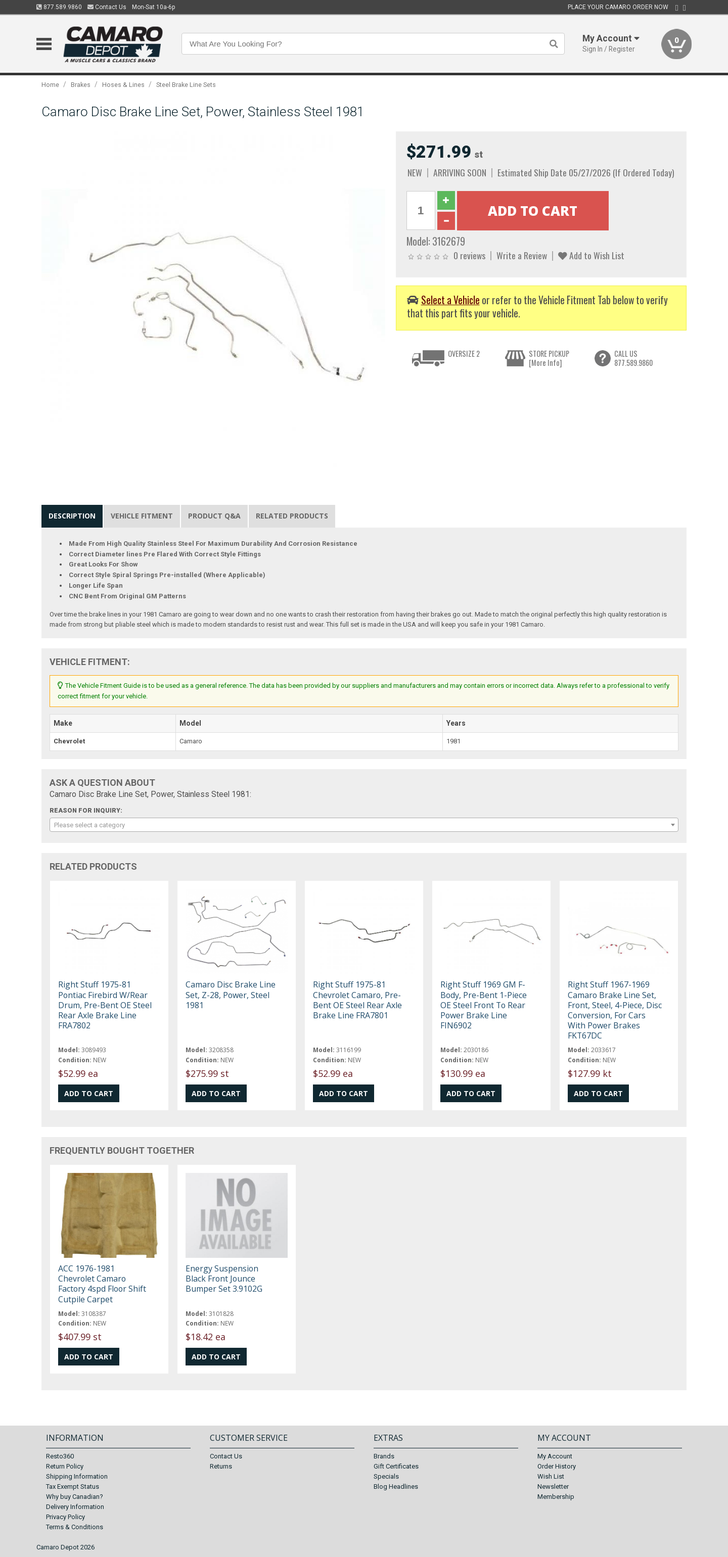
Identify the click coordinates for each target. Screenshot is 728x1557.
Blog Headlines (396, 1486)
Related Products (292, 516)
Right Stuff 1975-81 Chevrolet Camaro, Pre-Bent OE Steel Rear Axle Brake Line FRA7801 (357, 1000)
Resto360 (60, 1456)
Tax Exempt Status (72, 1486)
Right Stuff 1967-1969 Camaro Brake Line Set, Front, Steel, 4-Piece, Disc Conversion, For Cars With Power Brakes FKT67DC (615, 1010)
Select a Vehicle (450, 300)
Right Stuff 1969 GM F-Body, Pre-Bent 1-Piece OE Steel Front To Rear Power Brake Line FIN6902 (483, 1005)
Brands (384, 1456)
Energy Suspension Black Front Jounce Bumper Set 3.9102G (224, 1278)
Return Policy (64, 1466)
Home (50, 84)
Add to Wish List (591, 255)
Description (72, 516)
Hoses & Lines (123, 84)
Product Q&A (214, 516)
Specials (386, 1476)
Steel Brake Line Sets (186, 84)
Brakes (80, 84)
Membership (555, 1496)
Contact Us (106, 7)
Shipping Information (77, 1476)
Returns (221, 1466)
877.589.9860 (59, 7)
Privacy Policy (65, 1517)
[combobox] (364, 825)
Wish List (550, 1476)
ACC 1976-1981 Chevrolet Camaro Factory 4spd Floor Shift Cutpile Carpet (102, 1284)
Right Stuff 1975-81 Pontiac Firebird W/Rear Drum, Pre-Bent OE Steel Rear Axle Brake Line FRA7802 (105, 1005)
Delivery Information (75, 1507)
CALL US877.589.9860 (633, 358)
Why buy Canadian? (74, 1496)
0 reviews (469, 255)
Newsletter (553, 1486)
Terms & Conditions (74, 1527)
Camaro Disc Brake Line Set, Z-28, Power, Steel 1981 (231, 994)
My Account (554, 1456)
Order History (556, 1466)
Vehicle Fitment (142, 516)
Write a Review (521, 255)
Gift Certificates (396, 1466)
